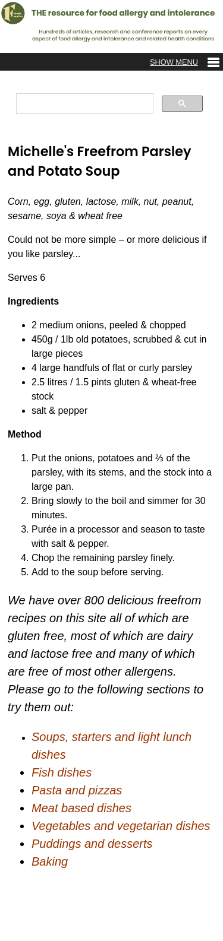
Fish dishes (62, 772)
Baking (50, 861)
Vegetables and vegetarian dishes (121, 825)
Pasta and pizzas (77, 790)
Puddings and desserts (92, 843)
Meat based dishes (81, 808)
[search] (83, 104)
